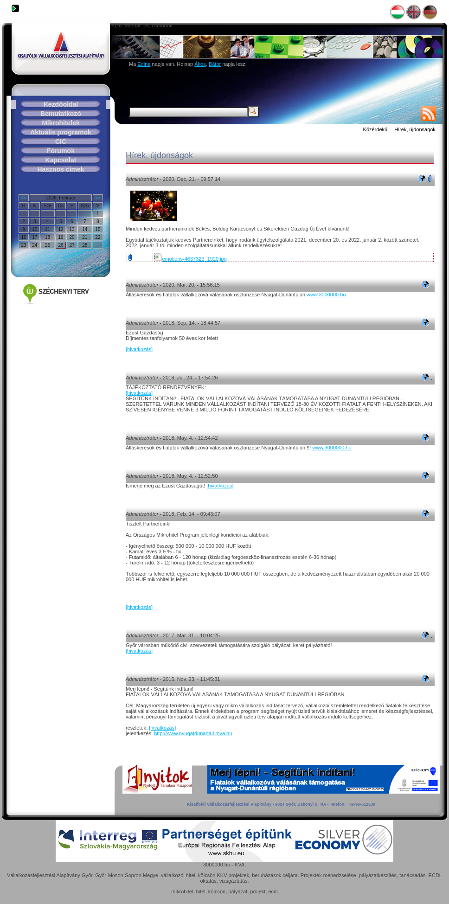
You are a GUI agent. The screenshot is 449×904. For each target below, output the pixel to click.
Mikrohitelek (61, 123)
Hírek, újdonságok (415, 129)
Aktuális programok (60, 132)
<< (23, 197)
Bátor (215, 64)
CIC (60, 141)
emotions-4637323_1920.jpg (190, 259)
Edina (143, 64)
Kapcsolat (61, 160)
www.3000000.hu (326, 294)
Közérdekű (375, 129)
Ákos (199, 64)
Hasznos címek (60, 169)
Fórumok (61, 150)
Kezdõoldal (61, 104)
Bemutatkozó (60, 113)
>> (98, 197)
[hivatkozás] (139, 349)
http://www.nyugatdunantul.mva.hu (193, 733)
